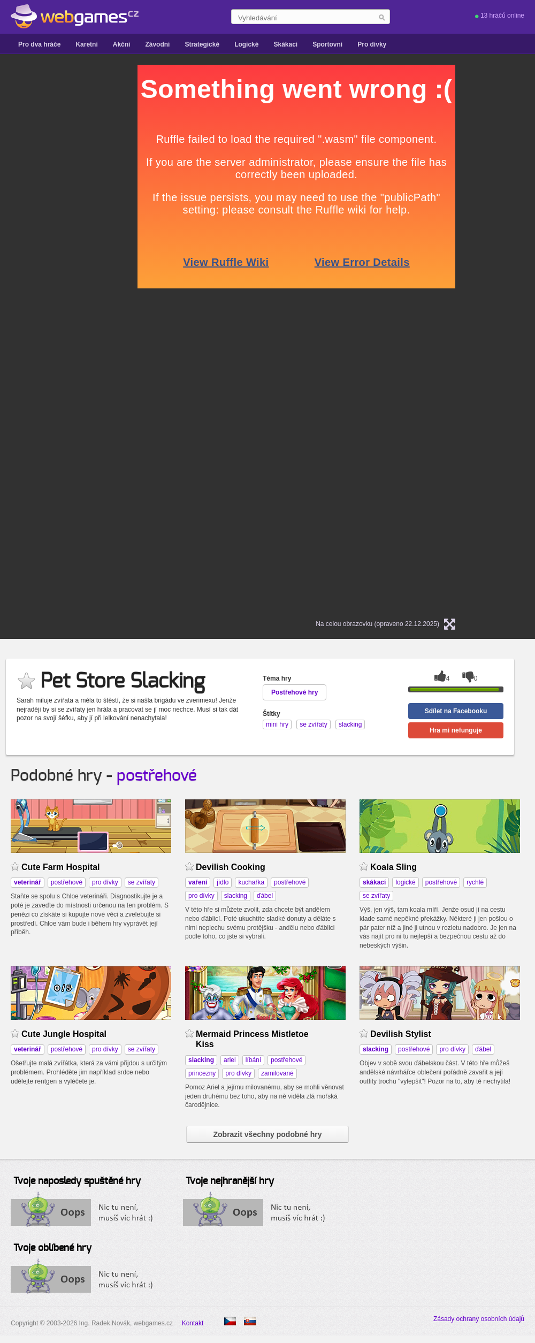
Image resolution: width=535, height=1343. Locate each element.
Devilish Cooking (230, 867)
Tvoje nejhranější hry (230, 1181)
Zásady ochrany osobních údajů (478, 1319)
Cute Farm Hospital (60, 867)
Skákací (285, 44)
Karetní (86, 44)
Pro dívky (371, 44)
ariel (230, 1060)
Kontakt (193, 1323)
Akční (122, 44)
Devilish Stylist (400, 1034)
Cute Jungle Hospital (63, 1034)
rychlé (475, 882)
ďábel (265, 895)
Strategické (202, 44)
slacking (235, 895)
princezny (202, 1073)
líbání (253, 1060)
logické (405, 882)
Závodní (157, 44)
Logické (246, 44)
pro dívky (105, 882)
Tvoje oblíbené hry (52, 1248)
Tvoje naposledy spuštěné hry (77, 1181)
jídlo (222, 882)
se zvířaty (141, 882)
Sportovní (327, 44)
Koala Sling (393, 867)
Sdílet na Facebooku (456, 711)
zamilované (277, 1073)
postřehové (157, 776)
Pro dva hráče (39, 44)
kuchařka (251, 882)
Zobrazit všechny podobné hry (267, 1134)
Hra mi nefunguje (456, 730)
